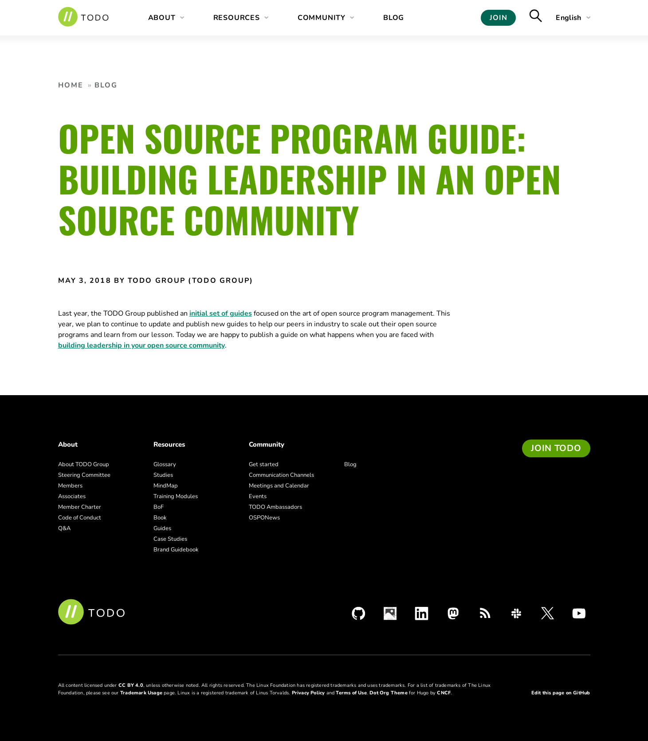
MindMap (165, 486)
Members (70, 486)
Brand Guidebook (176, 550)
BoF (158, 507)
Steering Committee (84, 475)
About (162, 18)
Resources (236, 18)
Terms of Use (351, 692)
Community (322, 18)
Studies (163, 475)
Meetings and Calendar (279, 486)
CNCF (444, 692)
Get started (264, 464)
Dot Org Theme (388, 692)
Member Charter (79, 507)
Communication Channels (281, 475)
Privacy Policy (308, 692)
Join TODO (556, 448)
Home (70, 85)
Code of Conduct (79, 518)
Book (160, 518)
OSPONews (264, 518)
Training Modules (175, 496)
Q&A (64, 528)
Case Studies (170, 539)
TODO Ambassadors (275, 507)
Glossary (164, 464)
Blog (393, 18)
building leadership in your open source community (141, 345)
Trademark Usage (141, 692)
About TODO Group (83, 464)
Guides (162, 528)
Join (498, 18)
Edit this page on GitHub (560, 692)
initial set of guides (220, 313)
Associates (72, 496)
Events (258, 496)
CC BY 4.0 (130, 685)
